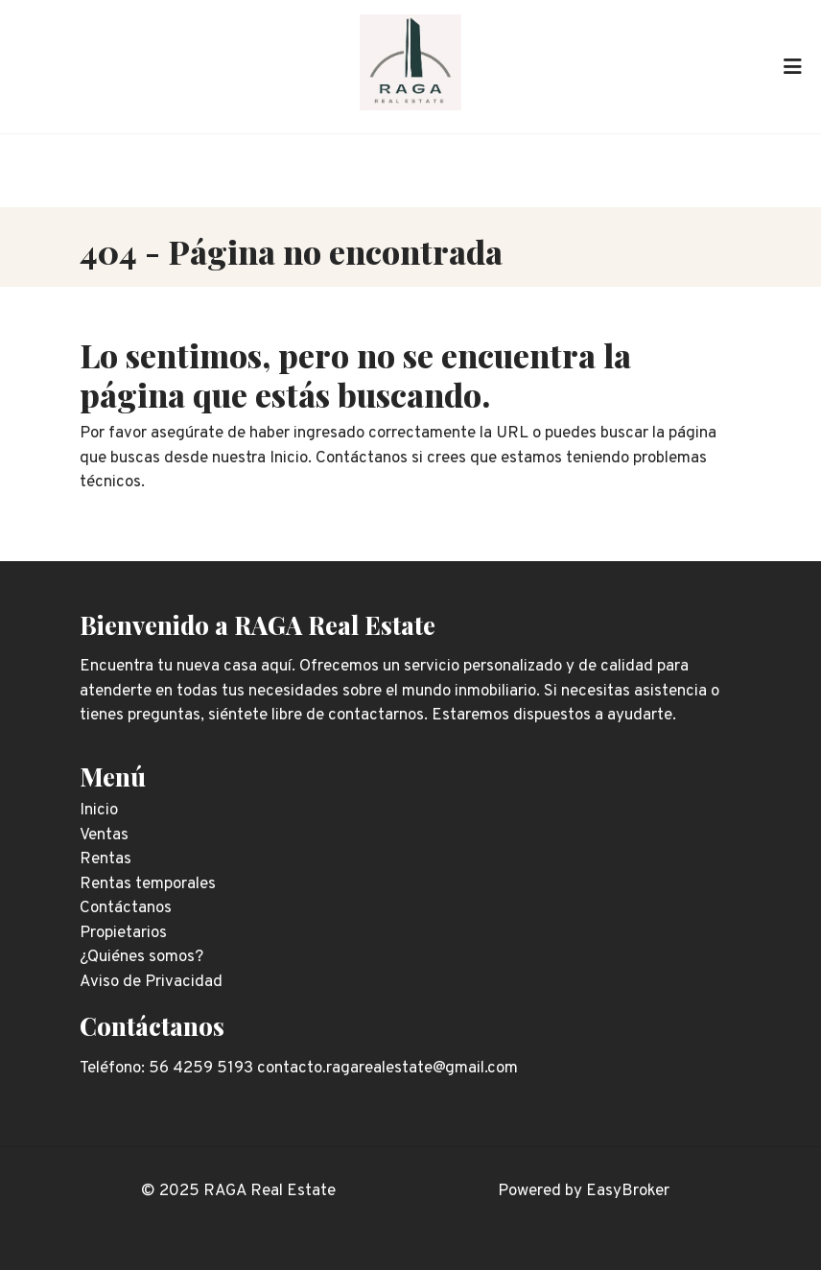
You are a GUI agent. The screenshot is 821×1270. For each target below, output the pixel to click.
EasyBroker (627, 1191)
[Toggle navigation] (792, 66)
